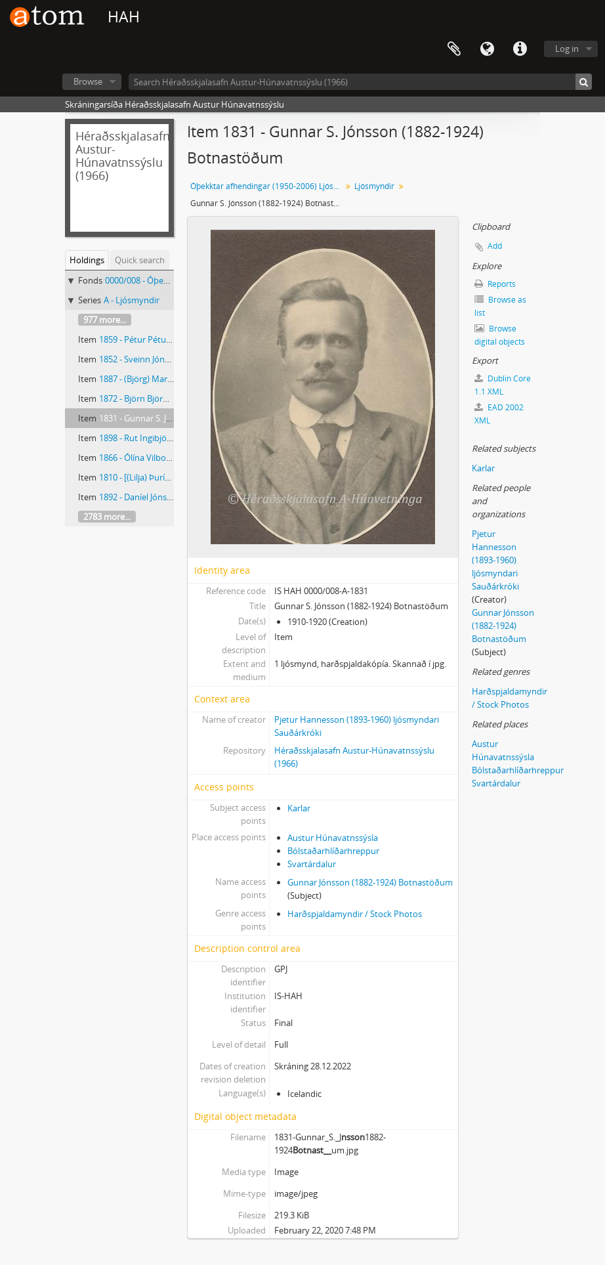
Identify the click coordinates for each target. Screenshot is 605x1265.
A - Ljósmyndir (131, 300)
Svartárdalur (311, 864)
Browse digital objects (499, 335)
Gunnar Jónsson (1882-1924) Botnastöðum (370, 882)
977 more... (104, 320)
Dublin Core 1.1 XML (502, 385)
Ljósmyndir (374, 186)
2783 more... (107, 517)
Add (495, 245)
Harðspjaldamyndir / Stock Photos (354, 914)
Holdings (87, 260)
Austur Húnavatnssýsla (332, 838)
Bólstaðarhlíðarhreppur (333, 851)
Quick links (519, 49)
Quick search (140, 260)
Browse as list (500, 306)
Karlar (298, 808)
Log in (567, 48)
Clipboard (454, 49)
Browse (87, 81)
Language (486, 49)
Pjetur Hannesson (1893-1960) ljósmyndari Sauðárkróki (495, 560)
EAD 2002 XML (499, 414)
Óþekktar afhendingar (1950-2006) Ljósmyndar (267, 186)
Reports (495, 283)
